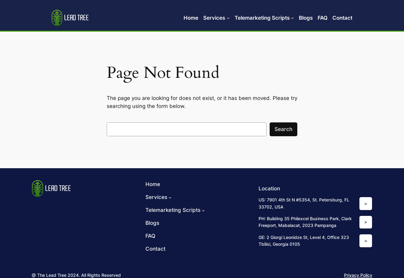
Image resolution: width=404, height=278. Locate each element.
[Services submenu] (228, 17)
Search (283, 129)
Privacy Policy (358, 275)
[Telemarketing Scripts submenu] (292, 17)
